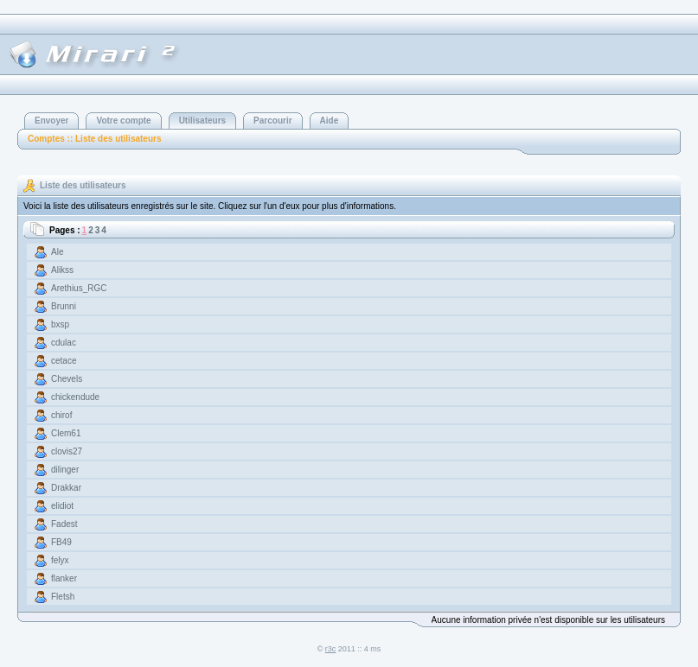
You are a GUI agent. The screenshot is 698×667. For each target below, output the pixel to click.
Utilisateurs (202, 120)
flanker (64, 578)
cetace (63, 360)
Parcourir (272, 120)
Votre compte (123, 120)
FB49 (61, 542)
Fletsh (62, 596)
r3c (330, 649)
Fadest (64, 524)
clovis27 (66, 451)
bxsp (60, 324)
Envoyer (51, 120)
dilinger (65, 469)
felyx (60, 560)
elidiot (62, 506)
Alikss (62, 270)
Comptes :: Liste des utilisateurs (94, 138)
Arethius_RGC (78, 288)
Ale (57, 252)
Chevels (66, 379)
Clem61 (65, 433)
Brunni (63, 306)
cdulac (63, 342)
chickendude (75, 397)
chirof (61, 415)
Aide (329, 120)
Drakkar (66, 487)
